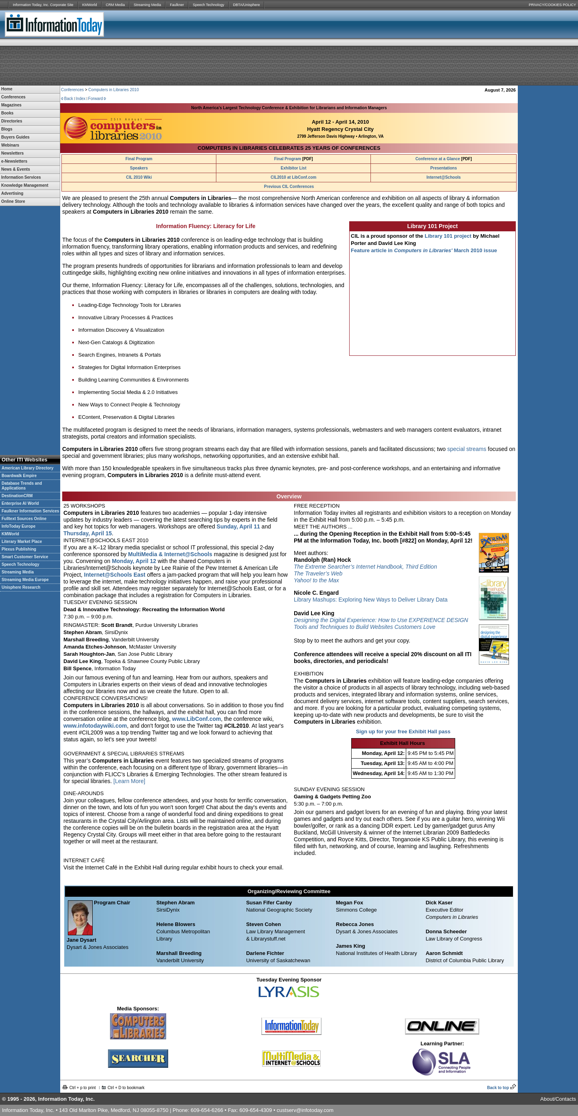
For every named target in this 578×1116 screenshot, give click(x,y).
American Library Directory (27, 468)
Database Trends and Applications (22, 485)
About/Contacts (558, 1099)
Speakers (139, 168)
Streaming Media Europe (25, 579)
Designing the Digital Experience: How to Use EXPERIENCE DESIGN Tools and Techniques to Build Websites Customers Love (381, 623)
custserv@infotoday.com (305, 1110)
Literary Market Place (22, 541)
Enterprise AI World (20, 503)
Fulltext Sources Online (24, 518)
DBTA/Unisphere (246, 5)
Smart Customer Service (25, 557)
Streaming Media (147, 5)
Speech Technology (208, 5)
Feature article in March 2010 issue (424, 250)
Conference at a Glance (437, 159)
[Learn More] (129, 781)
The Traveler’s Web (318, 573)
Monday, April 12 (134, 561)
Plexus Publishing (19, 549)
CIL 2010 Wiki (139, 177)
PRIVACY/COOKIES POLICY (552, 5)
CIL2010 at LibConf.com (293, 177)
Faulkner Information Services (30, 511)
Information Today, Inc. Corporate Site (43, 5)
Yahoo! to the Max (316, 580)
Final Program (138, 159)
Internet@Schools (444, 177)
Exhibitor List (293, 168)
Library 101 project (448, 236)
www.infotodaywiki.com (95, 725)
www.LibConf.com (196, 719)
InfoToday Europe (18, 526)
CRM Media (115, 5)
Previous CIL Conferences (289, 186)
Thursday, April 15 (87, 533)
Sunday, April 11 (238, 526)
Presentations (443, 168)
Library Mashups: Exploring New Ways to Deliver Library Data (371, 599)
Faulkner (177, 5)
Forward (95, 98)
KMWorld (89, 5)
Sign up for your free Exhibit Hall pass (403, 731)
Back (68, 98)
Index (80, 98)
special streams (466, 449)
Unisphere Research (21, 587)
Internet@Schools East (114, 574)
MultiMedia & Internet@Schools (170, 554)
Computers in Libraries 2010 (113, 90)
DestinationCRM (17, 496)
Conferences (72, 90)
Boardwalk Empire (19, 475)
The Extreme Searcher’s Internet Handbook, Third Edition (365, 566)
